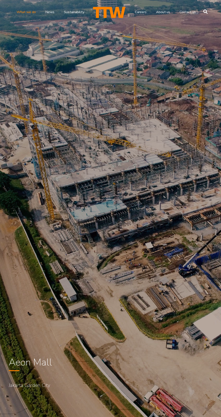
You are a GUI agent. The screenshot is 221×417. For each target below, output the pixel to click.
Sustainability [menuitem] (74, 12)
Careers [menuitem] (141, 12)
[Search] (204, 12)
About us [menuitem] (163, 12)
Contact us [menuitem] (188, 12)
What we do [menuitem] (26, 12)
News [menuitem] (49, 12)
